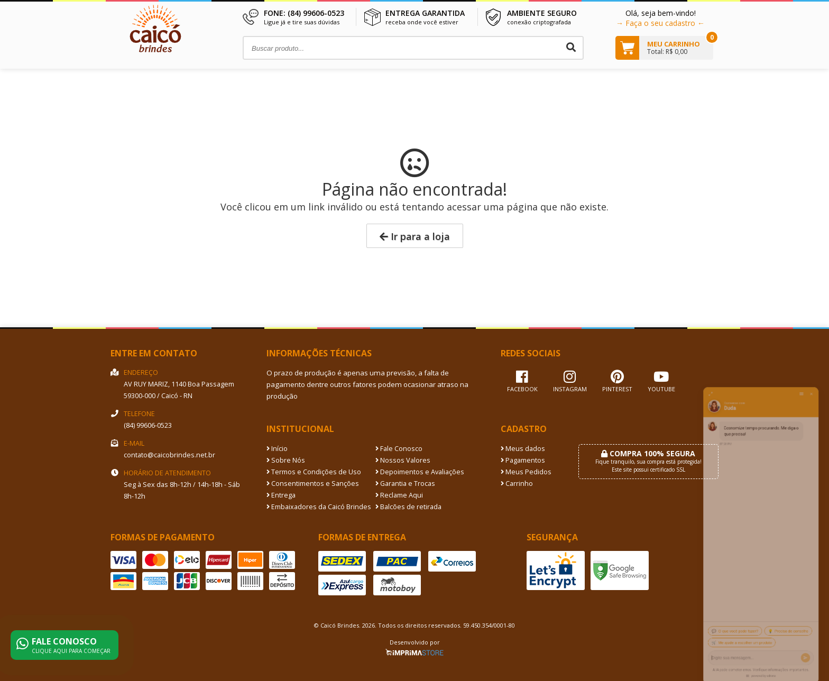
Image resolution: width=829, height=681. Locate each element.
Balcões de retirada (408, 506)
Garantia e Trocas (405, 483)
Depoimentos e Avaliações (419, 471)
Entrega (281, 495)
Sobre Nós (285, 460)
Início (277, 448)
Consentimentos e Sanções (312, 483)
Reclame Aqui (399, 495)
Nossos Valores (402, 460)
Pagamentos (523, 460)
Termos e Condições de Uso (313, 471)
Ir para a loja (415, 236)
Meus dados (523, 448)
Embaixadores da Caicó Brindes (318, 506)
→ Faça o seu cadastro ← (660, 23)
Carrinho (517, 483)
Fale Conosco (398, 448)
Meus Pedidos (526, 471)
